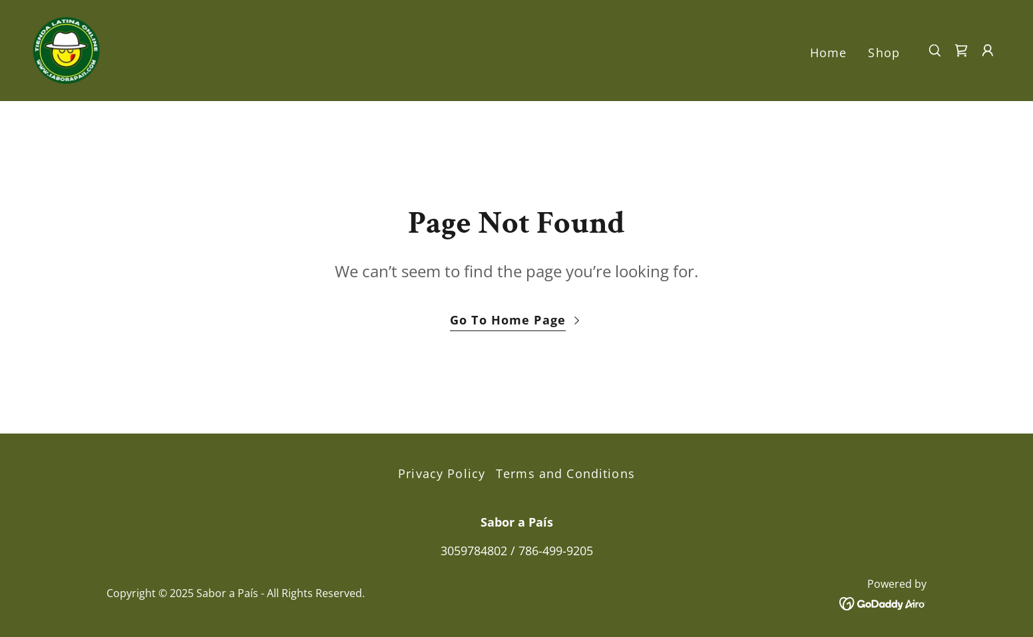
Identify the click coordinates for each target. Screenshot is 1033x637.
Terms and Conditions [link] (565, 473)
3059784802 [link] (474, 551)
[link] (66, 49)
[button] (987, 50)
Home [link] (828, 53)
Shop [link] (884, 53)
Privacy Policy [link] (441, 473)
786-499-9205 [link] (555, 551)
